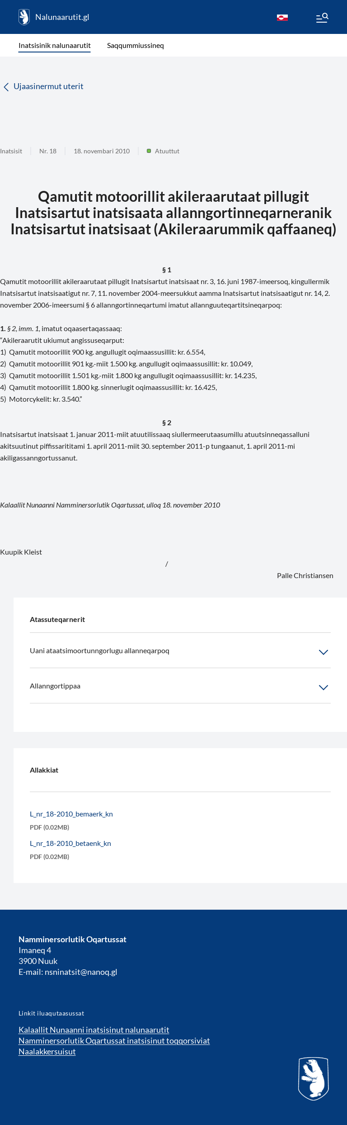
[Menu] (321, 19)
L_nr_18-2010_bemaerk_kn (71, 813)
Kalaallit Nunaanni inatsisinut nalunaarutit (94, 1030)
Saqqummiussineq (135, 45)
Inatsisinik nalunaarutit (55, 45)
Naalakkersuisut (47, 1051)
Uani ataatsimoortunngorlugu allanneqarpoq (180, 652)
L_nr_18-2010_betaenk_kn (70, 843)
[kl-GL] (282, 17)
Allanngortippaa (180, 687)
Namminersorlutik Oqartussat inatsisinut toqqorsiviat (114, 1040)
